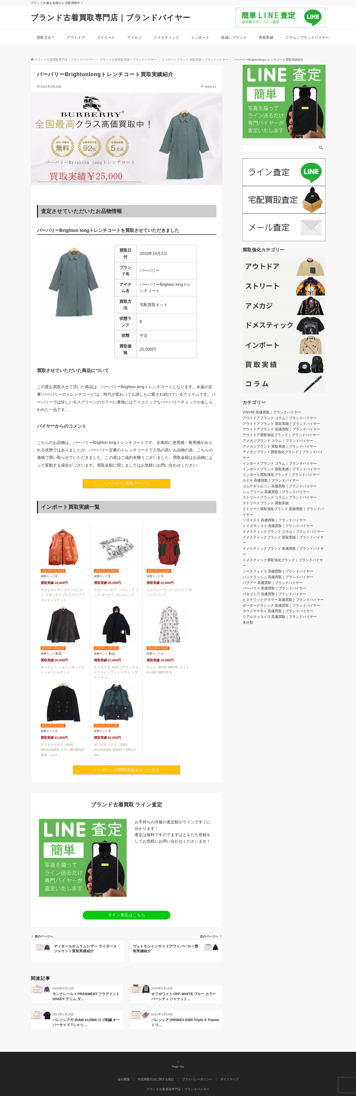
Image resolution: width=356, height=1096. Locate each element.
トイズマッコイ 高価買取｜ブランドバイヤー (278, 526)
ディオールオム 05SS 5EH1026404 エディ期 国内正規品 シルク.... (62, 750)
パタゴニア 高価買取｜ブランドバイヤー (275, 594)
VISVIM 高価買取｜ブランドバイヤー (272, 412)
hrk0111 (210, 86)
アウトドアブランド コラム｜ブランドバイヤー (280, 418)
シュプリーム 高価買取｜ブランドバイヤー (276, 492)
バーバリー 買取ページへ (126, 483)
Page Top (178, 1064)
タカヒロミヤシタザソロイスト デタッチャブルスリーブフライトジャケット (63, 595)
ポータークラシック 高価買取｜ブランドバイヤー (282, 605)
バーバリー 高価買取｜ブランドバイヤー (275, 588)
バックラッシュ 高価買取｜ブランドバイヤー (278, 577)
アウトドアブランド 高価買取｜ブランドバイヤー (282, 429)
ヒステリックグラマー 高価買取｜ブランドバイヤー (283, 600)
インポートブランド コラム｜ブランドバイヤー (280, 463)
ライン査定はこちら (126, 915)
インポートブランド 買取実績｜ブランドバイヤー (282, 469)
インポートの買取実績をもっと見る (126, 770)
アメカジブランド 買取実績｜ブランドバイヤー (280, 446)
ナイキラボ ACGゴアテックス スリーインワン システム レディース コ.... (116, 672)
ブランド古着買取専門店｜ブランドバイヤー (111, 17)
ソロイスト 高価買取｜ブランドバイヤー (275, 520)
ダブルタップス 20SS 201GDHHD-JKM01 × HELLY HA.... (115, 750)
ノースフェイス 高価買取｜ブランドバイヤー (278, 571)
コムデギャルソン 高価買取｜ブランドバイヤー (280, 486)
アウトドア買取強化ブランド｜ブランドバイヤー (281, 435)
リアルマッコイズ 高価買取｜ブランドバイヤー (280, 617)
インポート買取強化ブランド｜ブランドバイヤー (281, 475)
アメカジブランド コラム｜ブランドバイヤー (278, 441)
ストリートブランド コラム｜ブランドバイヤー (280, 497)
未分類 (248, 622)
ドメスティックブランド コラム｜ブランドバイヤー (283, 532)
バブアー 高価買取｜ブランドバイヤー (273, 583)
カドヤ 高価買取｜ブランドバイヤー (271, 480)
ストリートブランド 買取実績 (266, 503)
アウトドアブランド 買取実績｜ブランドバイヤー (282, 424)
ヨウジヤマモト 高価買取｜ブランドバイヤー (278, 611)
